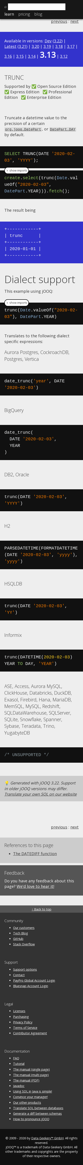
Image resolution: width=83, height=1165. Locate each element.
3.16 (8, 56)
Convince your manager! (30, 1097)
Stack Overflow (24, 944)
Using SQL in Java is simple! (32, 1091)
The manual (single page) (31, 1069)
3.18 (59, 46)
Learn (9, 14)
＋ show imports (16, 170)
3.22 (57, 40)
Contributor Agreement (30, 1033)
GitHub (18, 938)
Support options (25, 969)
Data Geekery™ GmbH (47, 1138)
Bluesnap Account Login (30, 986)
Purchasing (21, 1016)
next (74, 21)
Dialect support (39, 279)
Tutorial (18, 1063)
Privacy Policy (22, 1022)
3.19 (47, 46)
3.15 (20, 56)
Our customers (24, 927)
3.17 (70, 46)
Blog (38, 14)
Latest (10, 46)
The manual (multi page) (31, 1074)
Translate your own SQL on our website (40, 793)
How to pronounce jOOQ (31, 1119)
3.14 (31, 56)
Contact (19, 974)
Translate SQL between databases (38, 1107)
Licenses (19, 1011)
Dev (48, 40)
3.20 (35, 46)
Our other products (27, 1102)
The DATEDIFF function (35, 853)
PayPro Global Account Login (34, 980)
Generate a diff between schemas (37, 1113)
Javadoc (18, 1086)
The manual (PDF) (26, 1080)
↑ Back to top (41, 909)
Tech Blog (20, 933)
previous (59, 21)
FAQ (16, 1058)
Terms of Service (25, 1027)
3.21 (22, 46)
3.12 (63, 56)
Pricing (24, 14)
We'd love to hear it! (35, 886)
